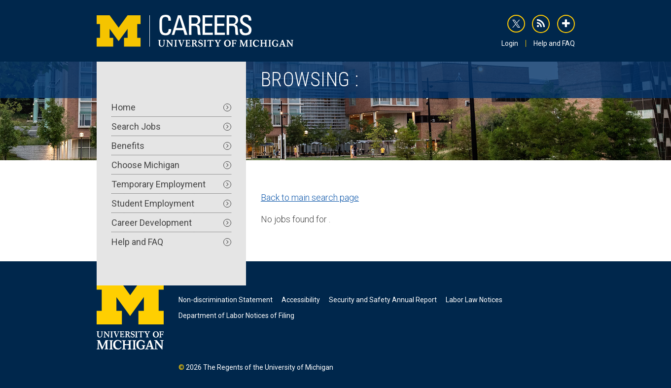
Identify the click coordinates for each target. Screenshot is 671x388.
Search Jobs (171, 126)
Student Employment (171, 203)
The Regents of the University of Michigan (268, 367)
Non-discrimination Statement (225, 300)
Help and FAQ (554, 43)
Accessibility (301, 300)
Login (509, 43)
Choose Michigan (171, 165)
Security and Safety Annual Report (383, 300)
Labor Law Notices (474, 300)
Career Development (171, 222)
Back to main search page (310, 197)
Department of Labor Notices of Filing (236, 315)
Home (171, 107)
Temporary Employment (171, 184)
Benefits (171, 146)
